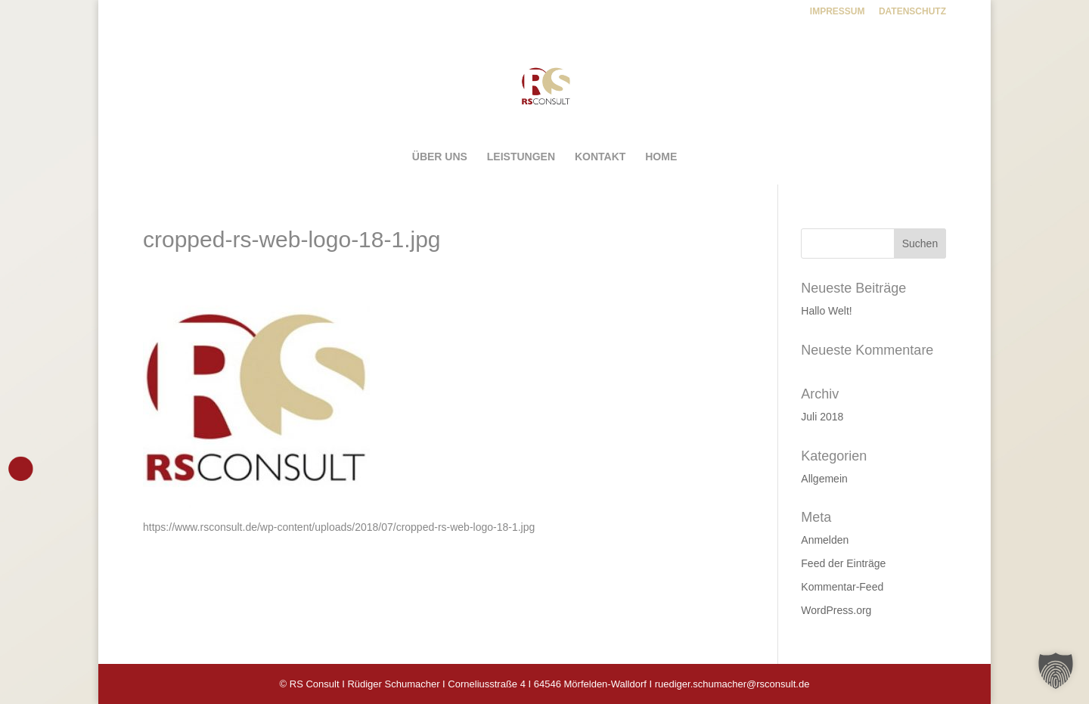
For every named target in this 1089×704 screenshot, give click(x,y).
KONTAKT (600, 157)
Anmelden (825, 540)
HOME (661, 157)
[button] (1055, 670)
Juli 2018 (822, 417)
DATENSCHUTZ (912, 12)
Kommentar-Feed (842, 587)
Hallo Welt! (826, 311)
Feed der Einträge (843, 563)
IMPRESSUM (837, 12)
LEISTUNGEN (521, 157)
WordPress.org (836, 610)
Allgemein (824, 479)
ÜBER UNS (439, 157)
